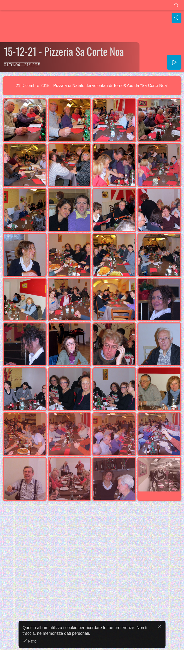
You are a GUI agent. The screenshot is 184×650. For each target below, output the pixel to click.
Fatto (31, 641)
